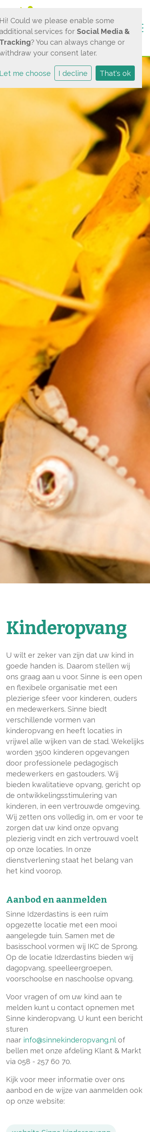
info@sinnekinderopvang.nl (69, 1040)
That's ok (115, 73)
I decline (73, 73)
